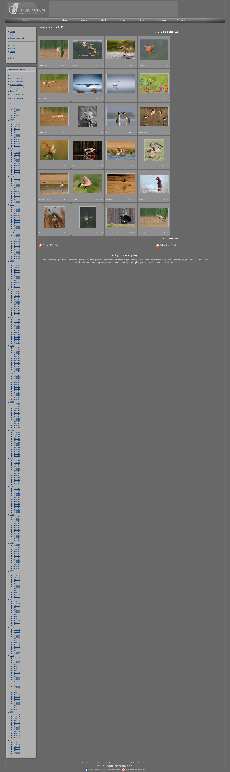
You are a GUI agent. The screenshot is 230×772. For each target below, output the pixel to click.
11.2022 (17, 209)
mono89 (75, 132)
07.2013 (17, 471)
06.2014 (17, 445)
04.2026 (17, 111)
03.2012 (17, 508)
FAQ (12, 58)
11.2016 (17, 378)
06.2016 (17, 389)
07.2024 (17, 161)
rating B (103, 20)
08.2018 (17, 328)
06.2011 (17, 529)
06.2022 (17, 219)
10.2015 (17, 408)
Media (44, 20)
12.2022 (17, 207)
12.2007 (17, 629)
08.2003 (17, 751)
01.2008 (17, 625)
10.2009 (17, 577)
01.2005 (17, 709)
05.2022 (17, 222)
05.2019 (17, 306)
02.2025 (17, 143)
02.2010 (17, 566)
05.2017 (17, 362)
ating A (13, 91)
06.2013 (17, 473)
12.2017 (17, 348)
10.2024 (17, 155)
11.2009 (17, 575)
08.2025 (17, 131)
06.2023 (17, 191)
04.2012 (17, 506)
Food (141, 259)
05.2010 (17, 560)
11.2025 (17, 124)
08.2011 (17, 525)
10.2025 (17, 126)
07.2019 (17, 302)
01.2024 (17, 174)
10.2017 (17, 352)
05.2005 (17, 701)
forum (122, 20)
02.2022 (17, 228)
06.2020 (17, 276)
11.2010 (17, 547)
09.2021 (17, 241)
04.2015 (17, 421)
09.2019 (17, 298)
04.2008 (17, 618)
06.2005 (17, 699)
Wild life (90, 259)
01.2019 (17, 315)
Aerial (168, 259)
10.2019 (17, 295)
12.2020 (17, 263)
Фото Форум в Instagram (135, 769)
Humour (165, 262)
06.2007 (17, 642)
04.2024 (17, 167)
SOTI (74, 199)
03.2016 (17, 395)
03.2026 (17, 113)
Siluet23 (42, 65)
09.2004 (17, 720)
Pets (173, 262)
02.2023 (17, 200)
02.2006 (17, 679)
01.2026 (17, 117)
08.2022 (17, 215)
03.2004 (17, 733)
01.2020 (17, 286)
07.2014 (17, 443)
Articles (13, 48)
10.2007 (17, 634)
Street (43, 259)
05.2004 (17, 729)
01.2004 (17, 737)
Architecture (119, 259)
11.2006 (17, 660)
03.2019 (17, 310)
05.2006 (17, 672)
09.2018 (17, 326)
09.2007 (17, 636)
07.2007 (17, 640)
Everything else (97, 262)
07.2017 (17, 358)
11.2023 (17, 181)
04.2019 (17, 308)
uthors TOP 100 (17, 78)
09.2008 (17, 608)
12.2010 (17, 545)
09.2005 (17, 692)
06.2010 (17, 558)
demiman (109, 199)
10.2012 (17, 493)
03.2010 (17, 564)
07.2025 (17, 133)
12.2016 (17, 376)
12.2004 (17, 714)
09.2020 (17, 269)
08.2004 (17, 722)
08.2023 (17, 187)
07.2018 (17, 330)
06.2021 (17, 248)
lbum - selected (16, 84)
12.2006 (17, 658)
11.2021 (17, 237)
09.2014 (17, 438)
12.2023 (17, 178)
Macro (99, 259)
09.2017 (17, 354)
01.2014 (17, 456)
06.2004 (17, 727)
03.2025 (17, 141)
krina (108, 166)
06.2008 (17, 614)
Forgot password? (17, 38)
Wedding (177, 259)
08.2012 (17, 497)
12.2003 (17, 742)
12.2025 (17, 122)
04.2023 (17, 195)
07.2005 (17, 696)
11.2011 (17, 519)
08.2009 (17, 582)
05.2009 (17, 588)
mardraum (76, 99)
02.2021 (17, 256)
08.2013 (17, 469)
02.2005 (17, 707)
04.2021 (17, 252)
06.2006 (17, 670)
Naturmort (108, 259)
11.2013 (17, 462)
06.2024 (17, 163)
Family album (154, 262)
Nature (82, 259)
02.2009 (17, 594)
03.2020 (17, 282)
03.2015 (17, 423)
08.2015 (17, 412)
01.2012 (17, 512)
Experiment (132, 259)
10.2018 (17, 324)
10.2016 (17, 380)
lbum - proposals (17, 88)
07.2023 (17, 189)
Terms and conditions (151, 763)
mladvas (142, 99)
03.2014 (17, 451)
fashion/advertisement (154, 259)
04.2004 (17, 731)
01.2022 (17, 230)
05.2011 (17, 532)
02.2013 (17, 482)
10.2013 (17, 465)
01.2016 (17, 399)
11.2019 (17, 293)
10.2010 (17, 549)
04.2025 (17, 139)
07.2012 (17, 499)
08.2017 (17, 356)
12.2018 (17, 319)
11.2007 (17, 632)
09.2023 (17, 185)
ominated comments (18, 94)
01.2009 (17, 596)
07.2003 (17, 753)
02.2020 (17, 284)
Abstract (85, 262)
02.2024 (17, 172)
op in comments (17, 81)
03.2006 (17, 677)
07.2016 (17, 386)
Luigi (108, 65)
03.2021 (17, 254)
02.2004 (17, 735)
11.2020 (17, 265)
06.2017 (17, 360)
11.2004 (17, 716)
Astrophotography (138, 262)
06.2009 (17, 586)
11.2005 (17, 688)
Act (199, 259)
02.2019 (17, 312)
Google (174, 245)
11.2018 (17, 321)
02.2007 (17, 651)
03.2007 (17, 649)
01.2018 (17, 343)
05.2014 (17, 447)
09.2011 (17, 523)
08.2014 (17, 441)
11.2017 (17, 350)
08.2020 (17, 272)
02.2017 (17, 369)
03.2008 (17, 620)
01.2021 (17, 258)
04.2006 (17, 675)
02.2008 (17, 622)
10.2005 (17, 690)
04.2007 (17, 646)
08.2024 (17, 159)
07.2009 (17, 584)
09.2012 (17, 495)
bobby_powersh (112, 233)
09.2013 (17, 467)
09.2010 (17, 551)
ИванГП (42, 233)
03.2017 (17, 367)
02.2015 (17, 425)
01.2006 (17, 681)
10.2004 (17, 718)
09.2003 (17, 749)
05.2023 (17, 193)
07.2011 (17, 527)
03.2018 (17, 339)
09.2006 (17, 664)
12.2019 (17, 291)
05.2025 (17, 137)
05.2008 (17, 616)
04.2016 (17, 393)
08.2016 (17, 384)
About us (13, 55)
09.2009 (17, 579)
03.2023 (17, 198)
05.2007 (17, 644)
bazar (142, 20)
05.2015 (17, 419)
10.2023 (17, 183)
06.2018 (17, 332)
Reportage (53, 259)
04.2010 (17, 562)
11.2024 (17, 152)
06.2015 (17, 417)
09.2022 (17, 213)
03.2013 (17, 479)
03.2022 (17, 226)
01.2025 (17, 145)
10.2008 (17, 605)
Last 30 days (15, 104)
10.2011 (17, 521)
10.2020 (17, 267)
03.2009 (17, 592)
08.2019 (17, 300)
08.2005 (17, 694)
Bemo (74, 166)
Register (13, 35)
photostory (162, 20)
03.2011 (17, 536)
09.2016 (17, 382)
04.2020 (17, 280)
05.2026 (17, 109)
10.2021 (17, 239)
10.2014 (17, 436)
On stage (124, 262)
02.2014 (17, 453)
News (12, 45)
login (25, 20)
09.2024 (17, 157)
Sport (116, 262)
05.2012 (17, 503)
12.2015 (17, 404)
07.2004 (17, 725)
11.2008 (17, 603)
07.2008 (17, 612)
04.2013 (17, 477)
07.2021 (17, 245)
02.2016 (17, 397)
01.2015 (17, 427)
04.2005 (17, 703)
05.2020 (17, 278)
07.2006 (17, 668)
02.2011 (17, 538)
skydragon (143, 132)
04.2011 (17, 534)
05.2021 (17, 250)
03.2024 (17, 169)
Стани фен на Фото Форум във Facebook (104, 769)
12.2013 (17, 460)
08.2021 (17, 243)
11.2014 (17, 434)
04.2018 (17, 336)
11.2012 (17, 491)
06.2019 (17, 304)
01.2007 (17, 653)
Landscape (72, 259)
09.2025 (17, 128)
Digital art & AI (190, 259)
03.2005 (17, 705)
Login (12, 31)
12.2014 (17, 432)
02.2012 (17, 510)
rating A (84, 20)
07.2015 (17, 415)
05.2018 (17, 334)
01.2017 (17, 371)
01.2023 (17, 202)
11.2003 (17, 744)
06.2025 (17, 135)
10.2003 (17, 746)
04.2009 (17, 590)
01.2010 (17, 568)
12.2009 (17, 573)
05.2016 (17, 391)
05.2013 (17, 475)
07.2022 (17, 217)
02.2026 (17, 115)
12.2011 (17, 517)
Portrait (62, 259)
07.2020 (17, 274)
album (64, 20)
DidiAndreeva (44, 199)
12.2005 (17, 686)
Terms (12, 52)
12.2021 (17, 235)
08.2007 (17, 638)
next (171, 31)
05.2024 (17, 165)
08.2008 (17, 610)
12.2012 (17, 488)
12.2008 (17, 601)
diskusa (75, 65)
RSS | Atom (54, 245)
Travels (109, 262)
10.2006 (17, 662)
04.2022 (17, 224)
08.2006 (17, 666)
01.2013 (17, 484)
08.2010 (17, 553)
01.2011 (17, 540)
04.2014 (17, 449)
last (176, 31)
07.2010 (17, 555)
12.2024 (17, 150)
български (181, 20)
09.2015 (17, 410)
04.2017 (17, 365)
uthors (13, 75)
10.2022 (17, 211)
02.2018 (17, 341)
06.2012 (17, 501)
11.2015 (17, 406)
